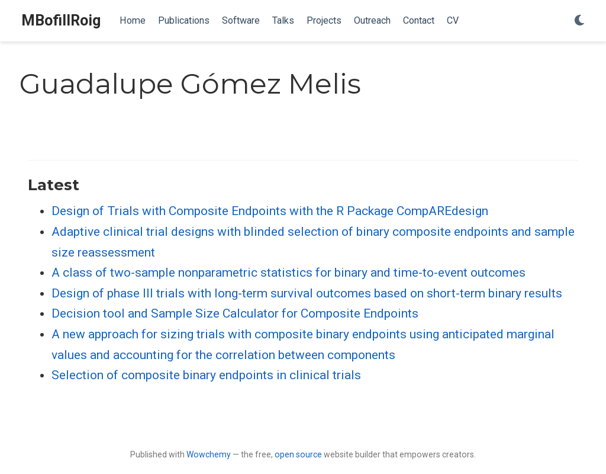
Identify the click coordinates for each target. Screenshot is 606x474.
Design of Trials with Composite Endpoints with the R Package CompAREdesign (269, 211)
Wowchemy (208, 454)
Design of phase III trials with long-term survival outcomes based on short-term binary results (306, 293)
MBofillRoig (61, 20)
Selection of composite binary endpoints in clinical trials (206, 375)
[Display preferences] (579, 21)
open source (298, 454)
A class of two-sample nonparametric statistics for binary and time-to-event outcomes (288, 272)
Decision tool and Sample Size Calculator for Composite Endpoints (234, 313)
